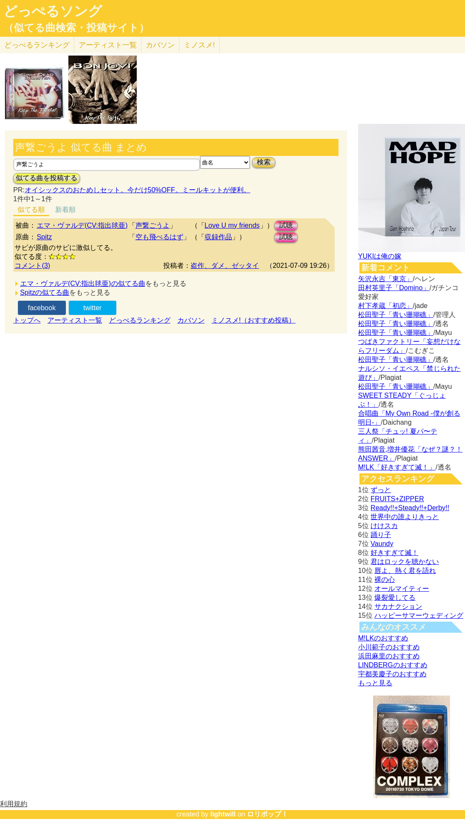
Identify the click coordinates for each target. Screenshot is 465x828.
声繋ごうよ (152, 225)
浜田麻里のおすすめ (389, 656)
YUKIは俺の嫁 (379, 256)
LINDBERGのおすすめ (392, 665)
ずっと (381, 489)
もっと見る (375, 683)
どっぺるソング (52, 11)
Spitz (44, 237)
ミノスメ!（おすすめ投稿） (253, 320)
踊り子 (381, 534)
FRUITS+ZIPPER (397, 498)
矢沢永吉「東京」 (385, 278)
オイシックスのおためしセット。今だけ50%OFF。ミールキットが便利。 (137, 190)
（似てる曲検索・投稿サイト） (76, 27)
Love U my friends (232, 225)
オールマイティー (401, 588)
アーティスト (108, 45)
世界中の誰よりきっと (405, 516)
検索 (264, 162)
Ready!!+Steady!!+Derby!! (410, 507)
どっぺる (37, 45)
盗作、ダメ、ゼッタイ (225, 265)
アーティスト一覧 (74, 320)
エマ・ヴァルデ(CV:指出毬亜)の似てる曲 (82, 283)
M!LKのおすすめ (383, 638)
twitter (92, 307)
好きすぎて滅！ (394, 552)
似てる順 (31, 209)
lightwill (223, 814)
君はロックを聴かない (405, 561)
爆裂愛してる (394, 597)
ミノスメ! (199, 45)
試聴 (286, 225)
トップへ (27, 320)
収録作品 (218, 237)
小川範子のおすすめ (389, 647)
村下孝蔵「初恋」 (385, 305)
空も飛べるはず (159, 237)
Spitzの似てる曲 (45, 292)
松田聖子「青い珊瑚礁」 (395, 314)
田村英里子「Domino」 (394, 287)
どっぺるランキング (140, 320)
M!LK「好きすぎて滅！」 (397, 467)
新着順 (65, 209)
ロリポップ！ (267, 814)
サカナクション (398, 606)
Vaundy (382, 543)
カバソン (160, 45)
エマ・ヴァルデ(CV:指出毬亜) (82, 225)
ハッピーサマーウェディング (418, 615)
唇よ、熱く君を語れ (405, 570)
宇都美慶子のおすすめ (392, 674)
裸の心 (384, 579)
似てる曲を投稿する (46, 178)
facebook (42, 307)
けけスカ (384, 525)
